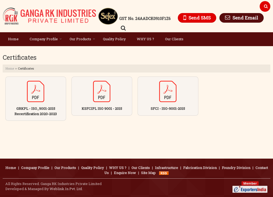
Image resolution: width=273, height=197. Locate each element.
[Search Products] (122, 28)
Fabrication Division (200, 167)
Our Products (82, 39)
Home (13, 39)
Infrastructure (166, 167)
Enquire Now (125, 172)
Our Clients (174, 39)
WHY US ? (145, 39)
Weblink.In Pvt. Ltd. (66, 188)
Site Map (148, 172)
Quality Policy (114, 39)
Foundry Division (236, 167)
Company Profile (46, 39)
